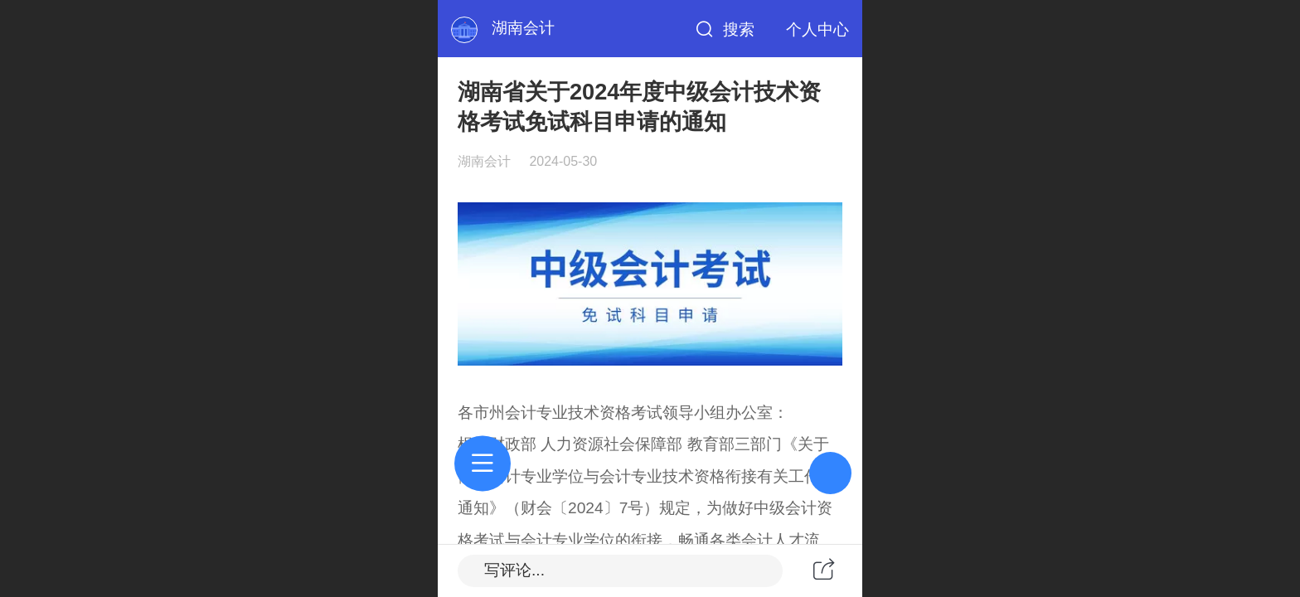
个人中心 (817, 29)
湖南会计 (523, 27)
